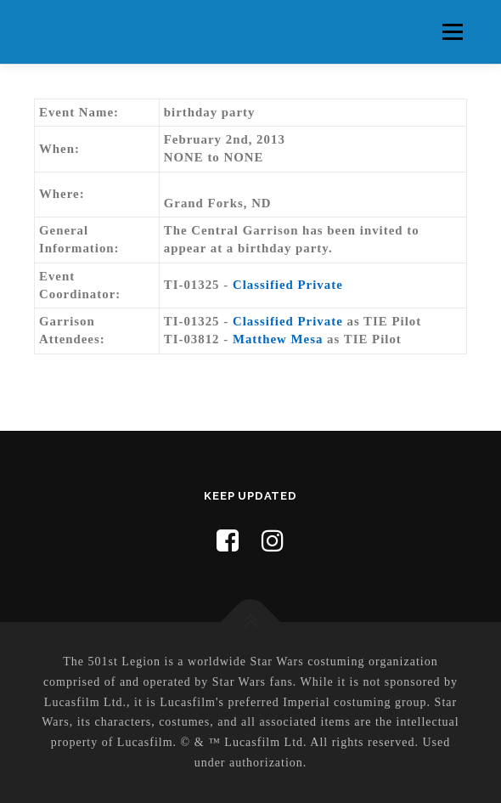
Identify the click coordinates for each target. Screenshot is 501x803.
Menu (452, 31)
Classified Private (288, 284)
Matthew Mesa (278, 339)
